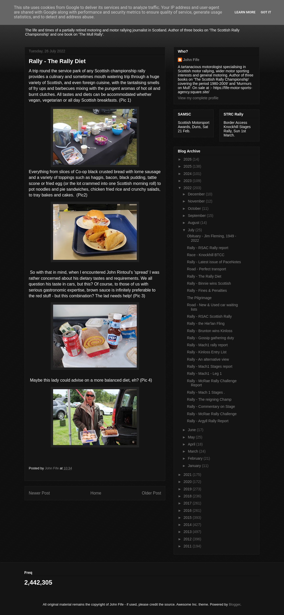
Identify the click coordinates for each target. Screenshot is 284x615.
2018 (188, 496)
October (195, 208)
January (195, 466)
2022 (188, 188)
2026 (188, 159)
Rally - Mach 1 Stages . (206, 392)
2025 (188, 166)
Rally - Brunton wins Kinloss (209, 331)
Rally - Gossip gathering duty (210, 338)
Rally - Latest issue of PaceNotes (214, 262)
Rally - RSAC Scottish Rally (209, 316)
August (194, 223)
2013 (188, 532)
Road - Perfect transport (206, 269)
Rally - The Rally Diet (204, 276)
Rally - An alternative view (208, 359)
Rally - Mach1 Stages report (209, 366)
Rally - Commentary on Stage (211, 406)
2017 (188, 503)
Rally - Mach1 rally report (207, 345)
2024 (188, 174)
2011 (188, 546)
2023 (188, 181)
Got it (266, 12)
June (192, 430)
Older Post (151, 493)
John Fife (191, 60)
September (197, 215)
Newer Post (39, 493)
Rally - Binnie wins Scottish (209, 283)
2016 (188, 510)
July (191, 230)
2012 (188, 539)
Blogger (234, 604)
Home (95, 493)
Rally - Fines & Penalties (207, 290)
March (193, 451)
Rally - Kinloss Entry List (206, 352)
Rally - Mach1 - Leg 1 (204, 373)
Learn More (245, 12)
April (192, 444)
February (195, 458)
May (192, 437)
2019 (188, 489)
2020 (188, 482)
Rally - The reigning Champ (209, 399)
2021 (188, 475)
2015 (188, 517)
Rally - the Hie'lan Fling (206, 323)
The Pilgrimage (199, 298)
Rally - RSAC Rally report (207, 248)
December (197, 194)
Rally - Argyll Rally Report (208, 421)
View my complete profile (198, 98)
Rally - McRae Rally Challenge (212, 414)
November (197, 201)
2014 (188, 525)
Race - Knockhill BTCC (205, 255)
